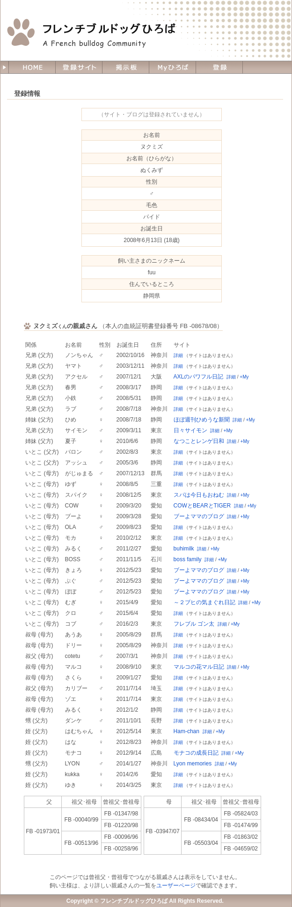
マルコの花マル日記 (199, 667)
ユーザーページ (176, 885)
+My (244, 376)
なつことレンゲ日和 (199, 441)
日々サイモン (190, 430)
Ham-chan (186, 731)
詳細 (178, 355)
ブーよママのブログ (199, 516)
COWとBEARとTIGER (202, 505)
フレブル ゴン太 (194, 624)
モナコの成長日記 (196, 753)
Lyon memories (193, 763)
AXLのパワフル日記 (199, 376)
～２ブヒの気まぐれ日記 (204, 602)
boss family (188, 559)
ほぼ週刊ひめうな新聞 (202, 419)
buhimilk (184, 548)
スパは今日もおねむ (199, 495)
